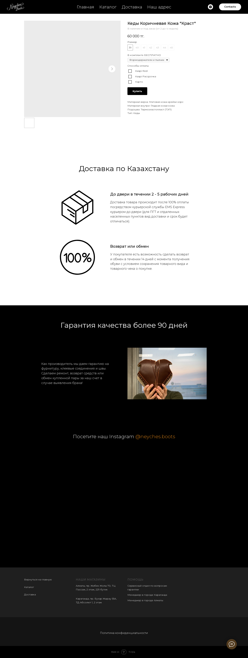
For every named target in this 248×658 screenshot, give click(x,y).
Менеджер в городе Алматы (145, 600)
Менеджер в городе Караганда (147, 594)
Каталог (108, 6)
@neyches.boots (155, 436)
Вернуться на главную (38, 579)
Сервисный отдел (138, 585)
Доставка (132, 6)
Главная (85, 6)
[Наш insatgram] (210, 6)
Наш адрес (159, 6)
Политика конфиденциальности (124, 633)
